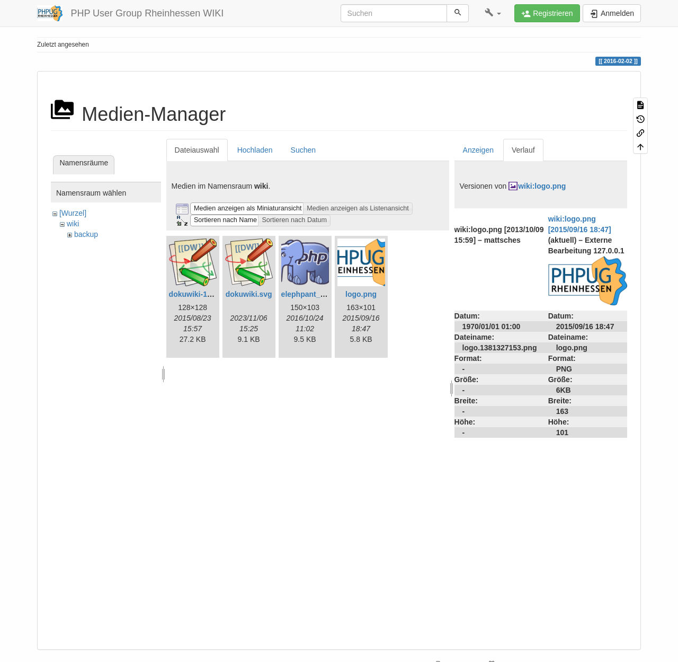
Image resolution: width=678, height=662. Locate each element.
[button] (493, 13)
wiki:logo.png (542, 186)
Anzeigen (478, 150)
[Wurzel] (72, 213)
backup (86, 234)
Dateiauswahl (197, 150)
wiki (73, 223)
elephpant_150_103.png (323, 294)
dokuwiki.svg (249, 294)
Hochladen (255, 150)
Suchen (303, 150)
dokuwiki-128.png (200, 294)
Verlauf (523, 150)
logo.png (361, 294)
